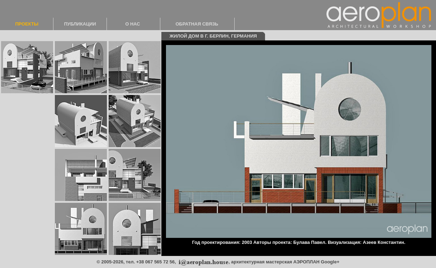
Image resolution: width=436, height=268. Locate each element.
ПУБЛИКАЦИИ (80, 24)
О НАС (132, 24)
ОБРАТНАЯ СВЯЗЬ (197, 24)
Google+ (330, 261)
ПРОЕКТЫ (27, 24)
